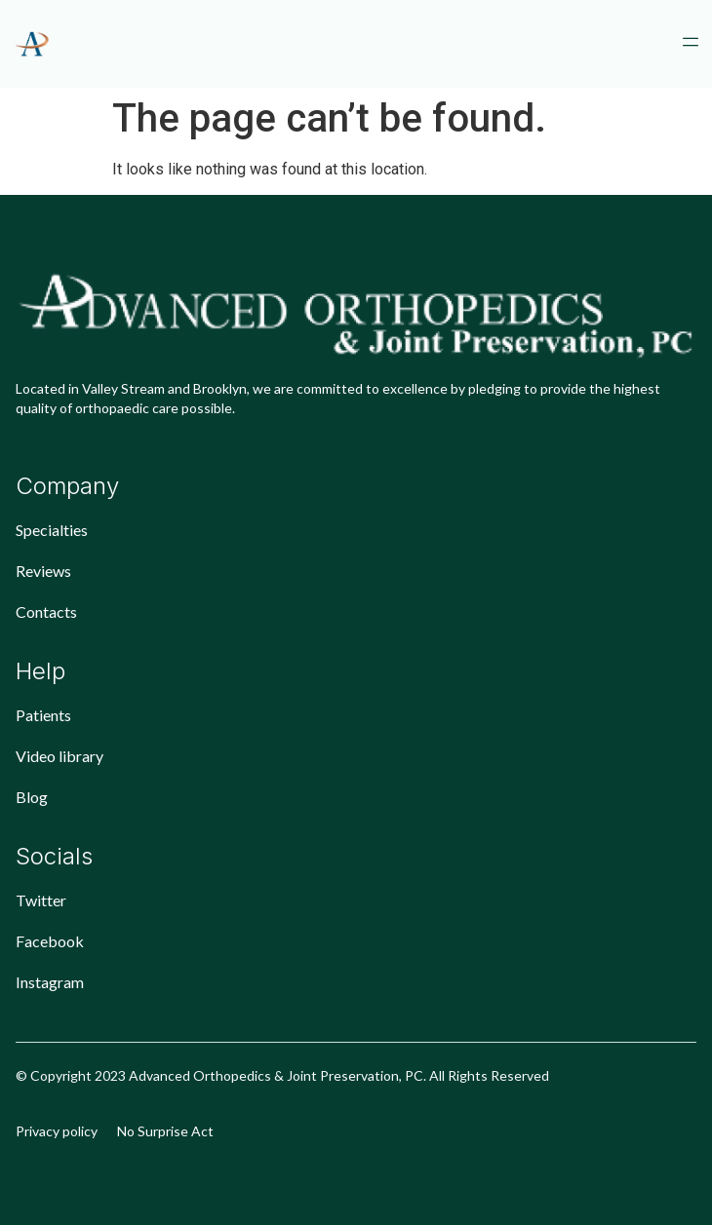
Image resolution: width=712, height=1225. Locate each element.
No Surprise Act (165, 1131)
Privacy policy (57, 1131)
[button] (690, 44)
